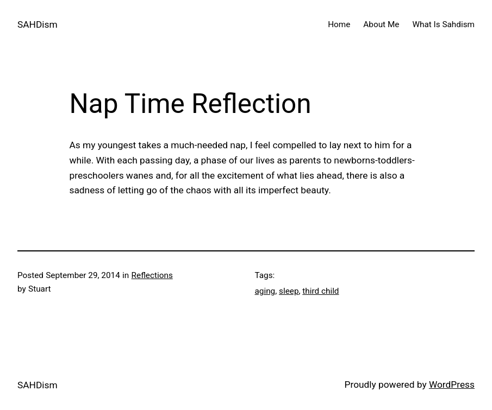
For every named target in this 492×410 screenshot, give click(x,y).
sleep (288, 291)
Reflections (152, 275)
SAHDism (37, 24)
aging (265, 291)
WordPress (452, 384)
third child (320, 291)
